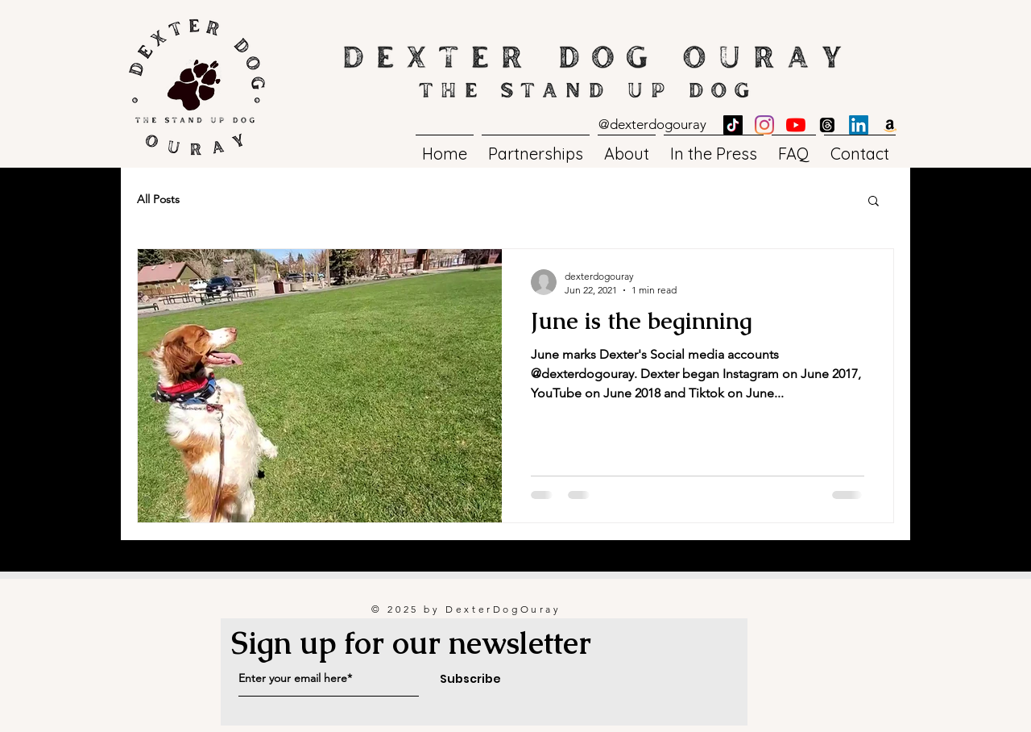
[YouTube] (795, 125)
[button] (873, 201)
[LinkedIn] (858, 125)
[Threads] (827, 125)
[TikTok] (733, 125)
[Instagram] (764, 125)
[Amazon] (890, 125)
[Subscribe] (470, 680)
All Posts (158, 199)
